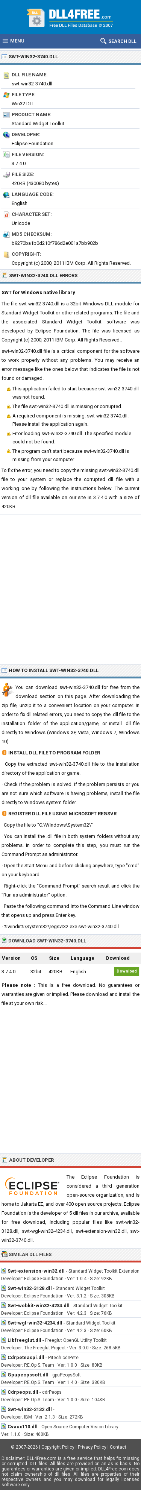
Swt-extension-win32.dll (36, 1271)
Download (127, 971)
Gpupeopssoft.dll (28, 1375)
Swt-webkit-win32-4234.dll (39, 1305)
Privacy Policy (92, 1447)
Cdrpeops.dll (23, 1392)
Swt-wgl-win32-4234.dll (35, 1323)
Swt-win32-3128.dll (30, 1288)
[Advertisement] (70, 588)
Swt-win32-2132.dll (30, 1409)
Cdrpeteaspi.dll (26, 1357)
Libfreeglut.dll (24, 1340)
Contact (118, 1447)
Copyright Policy (57, 1447)
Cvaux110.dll (23, 1426)
